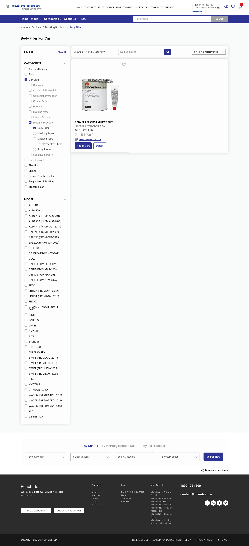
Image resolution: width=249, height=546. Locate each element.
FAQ (83, 19)
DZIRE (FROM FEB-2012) (41, 264)
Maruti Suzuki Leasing (161, 520)
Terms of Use (140, 539)
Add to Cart (83, 127)
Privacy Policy (204, 539)
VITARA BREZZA (36, 389)
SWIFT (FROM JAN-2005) (41, 368)
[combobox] (214, 51)
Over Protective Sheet (47, 144)
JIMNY (30, 325)
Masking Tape (43, 138)
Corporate (90, 7)
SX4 (29, 379)
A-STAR (31, 205)
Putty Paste (42, 149)
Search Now (213, 456)
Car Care (36, 27)
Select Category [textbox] (126, 456)
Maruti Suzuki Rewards (161, 505)
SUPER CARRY (35, 352)
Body (30, 74)
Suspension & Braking (39, 181)
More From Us (124, 7)
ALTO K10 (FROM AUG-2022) (43, 221)
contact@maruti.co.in (207, 8)
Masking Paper (43, 133)
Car (88, 446)
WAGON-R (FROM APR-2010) (43, 395)
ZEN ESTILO (34, 416)
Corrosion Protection (43, 95)
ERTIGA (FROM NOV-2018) (42, 296)
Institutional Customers (162, 523)
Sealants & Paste (41, 154)
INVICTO (32, 320)
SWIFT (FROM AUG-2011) (41, 357)
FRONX (31, 301)
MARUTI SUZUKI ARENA (132, 492)
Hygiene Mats (39, 111)
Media (94, 501)
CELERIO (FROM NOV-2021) (42, 253)
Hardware (36, 106)
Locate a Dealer (36, 511)
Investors (96, 495)
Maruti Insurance (158, 501)
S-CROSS (32, 341)
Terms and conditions (214, 470)
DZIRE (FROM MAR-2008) (41, 269)
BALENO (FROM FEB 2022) (42, 232)
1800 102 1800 (204, 5)
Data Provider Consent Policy (172, 539)
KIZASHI (32, 331)
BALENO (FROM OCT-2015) (42, 237)
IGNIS (30, 314)
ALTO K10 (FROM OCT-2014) (43, 226)
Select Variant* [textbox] (81, 456)
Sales (101, 7)
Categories (51, 19)
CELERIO (32, 248)
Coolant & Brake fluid (43, 90)
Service (110, 7)
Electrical (32, 165)
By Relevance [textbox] (210, 51)
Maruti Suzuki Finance (161, 498)
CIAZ (30, 258)
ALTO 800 (32, 210)
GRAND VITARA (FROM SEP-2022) (43, 308)
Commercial (126, 501)
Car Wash (36, 85)
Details (100, 127)
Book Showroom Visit (69, 511)
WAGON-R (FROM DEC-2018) (43, 400)
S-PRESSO (33, 347)
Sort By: (198, 51)
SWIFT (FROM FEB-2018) (41, 363)
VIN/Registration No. (118, 446)
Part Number (154, 446)
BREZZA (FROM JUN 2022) (42, 242)
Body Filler (76, 27)
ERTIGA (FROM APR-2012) (42, 290)
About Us (70, 19)
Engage (169, 7)
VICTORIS (32, 384)
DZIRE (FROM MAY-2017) (41, 274)
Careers (95, 498)
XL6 (29, 411)
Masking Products (55, 27)
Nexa (123, 495)
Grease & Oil (38, 101)
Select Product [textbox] (170, 456)
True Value (126, 498)
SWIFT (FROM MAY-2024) (41, 373)
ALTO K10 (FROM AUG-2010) (43, 215)
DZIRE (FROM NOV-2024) (41, 280)
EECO (30, 285)
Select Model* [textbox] (36, 456)
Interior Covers (39, 117)
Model (35, 19)
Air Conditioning (36, 69)
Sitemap (223, 539)
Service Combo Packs (39, 176)
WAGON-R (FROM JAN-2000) (43, 405)
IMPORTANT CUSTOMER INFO (148, 7)
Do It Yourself (35, 160)
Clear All (62, 52)
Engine (30, 170)
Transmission (34, 186)
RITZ (29, 336)
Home (79, 7)
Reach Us (96, 505)
